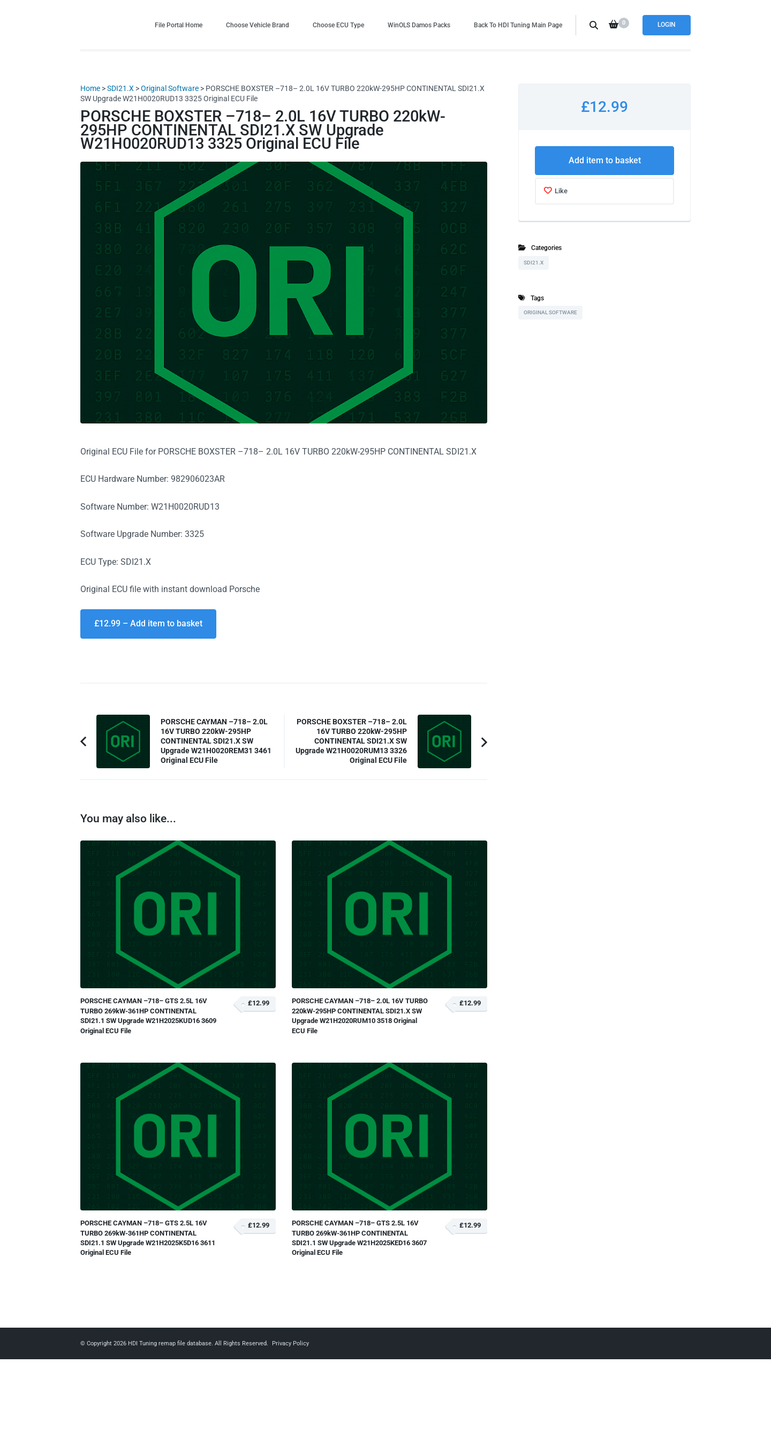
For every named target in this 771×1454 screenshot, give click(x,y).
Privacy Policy (290, 1343)
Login (666, 24)
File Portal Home (178, 25)
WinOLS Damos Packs (419, 25)
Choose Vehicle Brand (257, 25)
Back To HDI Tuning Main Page (518, 25)
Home (90, 88)
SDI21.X (120, 88)
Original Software (170, 88)
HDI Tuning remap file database (169, 1343)
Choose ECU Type (338, 25)
